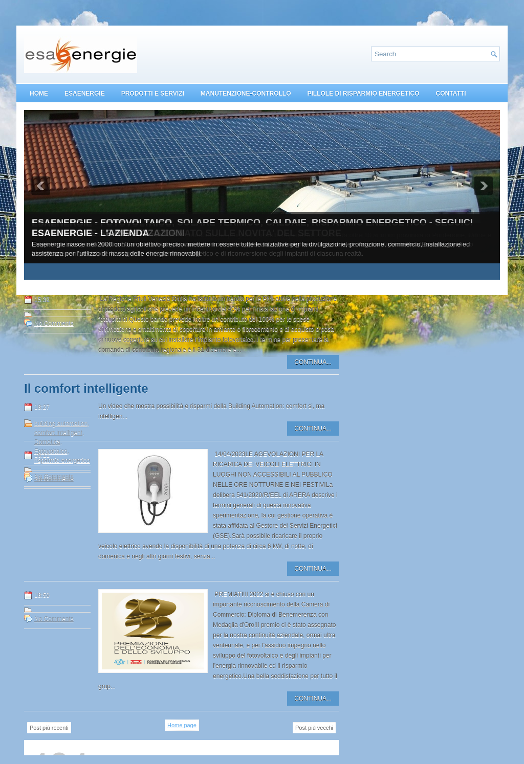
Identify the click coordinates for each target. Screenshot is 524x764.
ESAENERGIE (84, 93)
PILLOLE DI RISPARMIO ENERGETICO (363, 93)
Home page (181, 725)
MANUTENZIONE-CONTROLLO (246, 93)
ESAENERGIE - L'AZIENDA (90, 233)
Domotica (47, 441)
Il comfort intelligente (86, 389)
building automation (61, 423)
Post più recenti (49, 728)
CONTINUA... (313, 362)
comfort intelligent (58, 432)
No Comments (54, 323)
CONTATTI (451, 93)
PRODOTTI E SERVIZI (152, 93)
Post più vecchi (314, 728)
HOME (39, 93)
